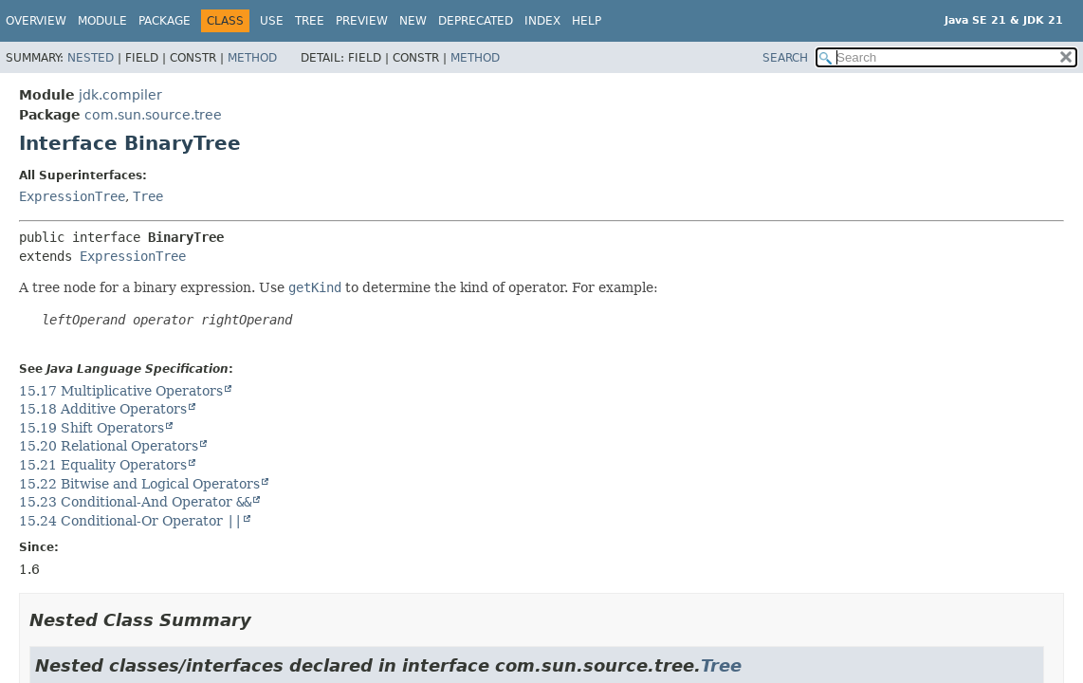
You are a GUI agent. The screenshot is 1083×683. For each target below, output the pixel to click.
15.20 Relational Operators (108, 445)
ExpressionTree (72, 196)
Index (542, 21)
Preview (362, 21)
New (413, 21)
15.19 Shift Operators (91, 427)
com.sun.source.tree (153, 114)
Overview (36, 21)
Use (272, 21)
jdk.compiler (120, 94)
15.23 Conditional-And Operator (135, 501)
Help (586, 21)
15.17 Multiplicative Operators (121, 390)
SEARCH (785, 58)
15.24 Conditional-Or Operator (130, 520)
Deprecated (475, 21)
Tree (309, 21)
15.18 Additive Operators (103, 408)
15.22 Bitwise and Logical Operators (139, 483)
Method (252, 58)
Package (164, 21)
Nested (90, 58)
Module (102, 21)
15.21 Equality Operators (103, 464)
